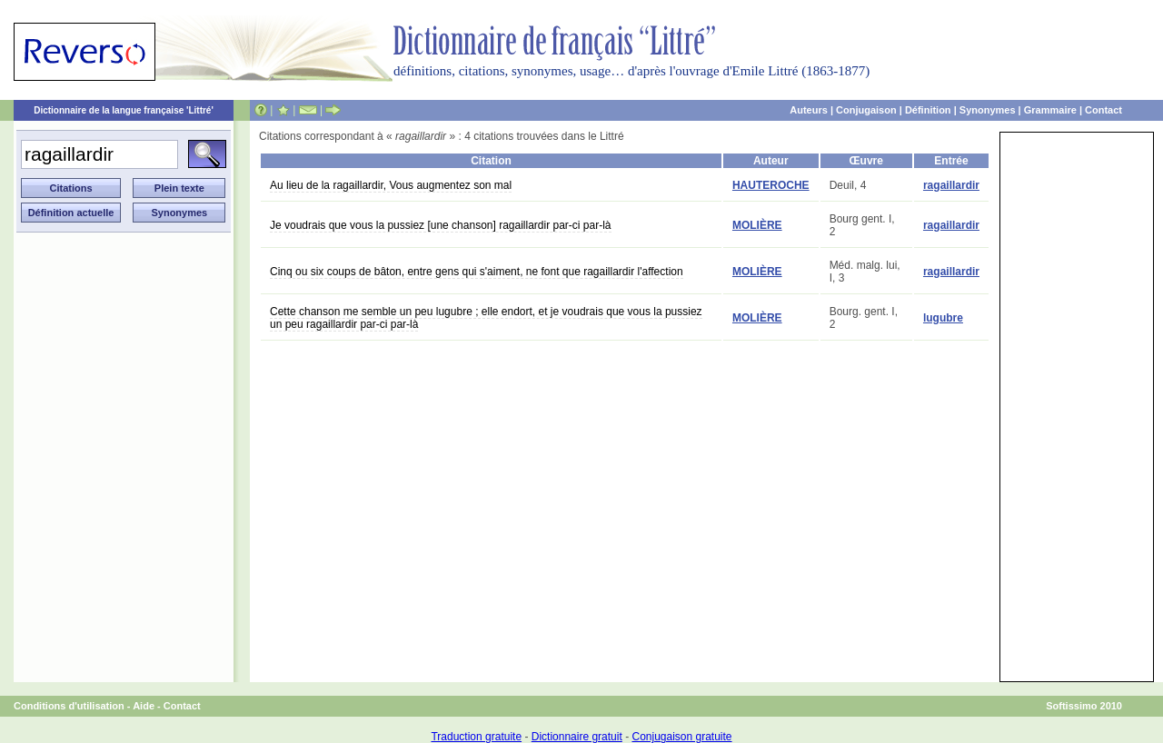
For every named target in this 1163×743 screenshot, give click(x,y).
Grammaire (1050, 109)
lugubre (943, 318)
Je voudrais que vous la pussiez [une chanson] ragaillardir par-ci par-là (440, 225)
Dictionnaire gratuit (577, 736)
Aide (143, 705)
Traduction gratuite (476, 736)
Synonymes (987, 109)
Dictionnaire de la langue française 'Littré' (124, 110)
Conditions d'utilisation (69, 705)
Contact (1103, 109)
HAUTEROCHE (771, 185)
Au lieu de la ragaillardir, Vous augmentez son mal (391, 185)
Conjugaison (866, 109)
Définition (928, 109)
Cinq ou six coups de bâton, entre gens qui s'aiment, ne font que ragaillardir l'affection (476, 271)
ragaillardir (951, 185)
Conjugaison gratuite (681, 736)
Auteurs (809, 109)
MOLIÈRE (757, 225)
